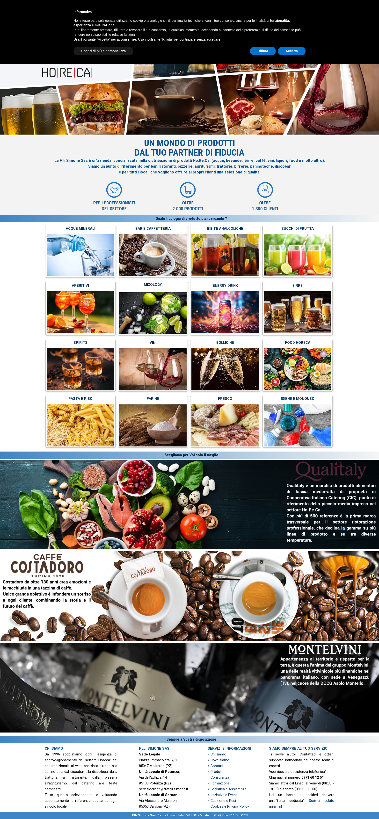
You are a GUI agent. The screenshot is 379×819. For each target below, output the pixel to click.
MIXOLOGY (153, 284)
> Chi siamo (217, 754)
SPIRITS (80, 342)
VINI (153, 342)
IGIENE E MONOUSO (297, 398)
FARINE (153, 398)
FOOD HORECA (297, 342)
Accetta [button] (291, 806)
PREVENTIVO (280, 16)
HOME (171, 16)
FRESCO (225, 398)
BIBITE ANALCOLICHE (225, 228)
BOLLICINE (225, 342)
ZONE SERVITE (316, 16)
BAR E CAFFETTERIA (153, 228)
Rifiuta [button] (263, 806)
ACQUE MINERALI (80, 228)
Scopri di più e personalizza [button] (103, 806)
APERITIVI (80, 285)
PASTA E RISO (80, 398)
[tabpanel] (189, 175)
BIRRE (297, 285)
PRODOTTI (244, 16)
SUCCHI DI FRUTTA (297, 228)
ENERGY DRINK (225, 285)
